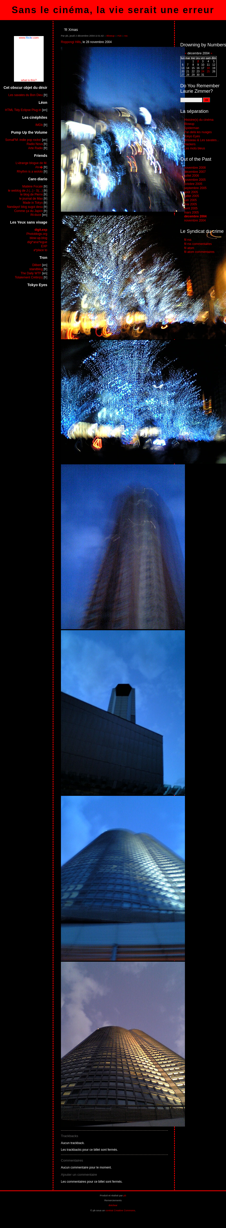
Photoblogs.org (36, 234)
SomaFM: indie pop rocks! (23, 140)
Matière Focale (32, 186)
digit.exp (41, 230)
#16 (119, 35)
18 (208, 68)
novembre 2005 (195, 180)
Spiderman (191, 128)
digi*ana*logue (37, 242)
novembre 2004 (195, 220)
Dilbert (36, 265)
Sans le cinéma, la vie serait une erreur (113, 10)
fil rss (187, 240)
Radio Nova (35, 144)
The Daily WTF (31, 273)
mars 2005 (191, 212)
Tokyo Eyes (192, 136)
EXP (44, 246)
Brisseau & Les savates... (201, 140)
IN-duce (35, 215)
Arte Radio (35, 148)
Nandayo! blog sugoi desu (25, 207)
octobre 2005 (193, 184)
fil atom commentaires (199, 252)
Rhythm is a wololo (30, 171)
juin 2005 (190, 200)
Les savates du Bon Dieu (25, 95)
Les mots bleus (194, 148)
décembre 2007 (195, 172)
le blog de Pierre (31, 194)
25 (208, 71)
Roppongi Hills (71, 42)
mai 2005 (190, 204)
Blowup (110, 35)
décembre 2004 (195, 216)
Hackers (190, 144)
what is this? (29, 80)
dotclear (112, 1205)
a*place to (40, 250)
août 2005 (191, 192)
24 (202, 71)
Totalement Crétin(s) (29, 277)
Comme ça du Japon (28, 211)
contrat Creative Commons (120, 1210)
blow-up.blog (38, 238)
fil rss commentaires (198, 244)
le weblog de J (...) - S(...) (25, 190)
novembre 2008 (195, 167)
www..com (28, 37)
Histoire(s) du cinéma (198, 120)
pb (124, 1195)
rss (126, 35)
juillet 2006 (191, 175)
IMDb (39, 125)
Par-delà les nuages (198, 132)
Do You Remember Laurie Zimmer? (200, 88)
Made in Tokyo (33, 202)
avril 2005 (191, 208)
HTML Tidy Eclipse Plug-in (23, 110)
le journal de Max (31, 198)
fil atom (189, 248)
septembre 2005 (195, 188)
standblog (36, 269)
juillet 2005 (191, 196)
